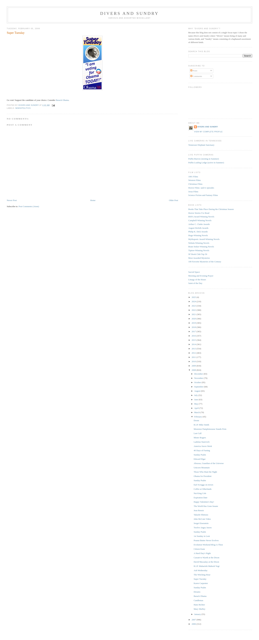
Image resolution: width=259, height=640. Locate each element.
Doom (196, 420)
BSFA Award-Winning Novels (201, 216)
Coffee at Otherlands (203, 489)
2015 (194, 340)
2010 (194, 361)
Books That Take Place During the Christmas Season (211, 209)
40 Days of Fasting (202, 450)
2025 (194, 297)
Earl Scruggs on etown (203, 484)
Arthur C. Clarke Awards (199, 224)
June (196, 399)
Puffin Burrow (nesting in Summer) (203, 159)
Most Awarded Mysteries (199, 258)
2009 (194, 365)
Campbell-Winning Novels (199, 220)
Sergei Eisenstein (201, 523)
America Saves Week (203, 446)
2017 (194, 331)
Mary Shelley (199, 609)
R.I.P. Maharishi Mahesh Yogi (207, 566)
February (198, 416)
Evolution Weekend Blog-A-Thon (208, 544)
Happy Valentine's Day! (204, 502)
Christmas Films (195, 184)
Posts (193, 70)
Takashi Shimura (201, 514)
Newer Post (12, 200)
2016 (194, 336)
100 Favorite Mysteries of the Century (204, 261)
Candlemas (198, 600)
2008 (194, 370)
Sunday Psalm (200, 454)
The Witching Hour (202, 574)
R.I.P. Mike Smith (201, 424)
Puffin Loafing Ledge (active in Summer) (206, 162)
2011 (194, 357)
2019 (194, 323)
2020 (194, 318)
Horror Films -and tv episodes (201, 188)
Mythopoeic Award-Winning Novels (204, 239)
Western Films (194, 180)
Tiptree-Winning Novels (198, 250)
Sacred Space (194, 272)
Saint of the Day (195, 283)
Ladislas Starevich (202, 442)
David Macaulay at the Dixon (206, 562)
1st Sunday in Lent (202, 536)
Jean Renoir (199, 510)
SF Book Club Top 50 (197, 254)
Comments (196, 76)
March (197, 412)
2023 (194, 306)
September (199, 386)
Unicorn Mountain (202, 467)
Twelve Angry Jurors (203, 527)
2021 (194, 314)
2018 (194, 327)
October (198, 382)
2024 (194, 301)
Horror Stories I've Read (198, 213)
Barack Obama (62, 100)
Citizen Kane (199, 549)
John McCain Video (202, 519)
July (196, 395)
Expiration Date (200, 497)
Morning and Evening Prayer (200, 276)
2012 (194, 353)
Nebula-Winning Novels (198, 243)
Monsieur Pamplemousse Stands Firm (210, 429)
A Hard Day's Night (202, 553)
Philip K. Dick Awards (198, 231)
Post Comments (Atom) (28, 206)
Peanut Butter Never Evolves (206, 540)
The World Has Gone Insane (206, 506)
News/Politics (23, 108)
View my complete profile (208, 132)
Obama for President (203, 476)
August (197, 391)
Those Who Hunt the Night (205, 472)
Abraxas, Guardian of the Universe (209, 463)
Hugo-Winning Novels (198, 235)
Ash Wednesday (201, 570)
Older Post (173, 200)
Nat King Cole (200, 493)
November (199, 378)
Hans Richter (199, 604)
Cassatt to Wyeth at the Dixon (206, 557)
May (196, 404)
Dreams (197, 592)
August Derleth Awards (198, 228)
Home (92, 200)
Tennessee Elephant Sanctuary (201, 145)
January (198, 614)
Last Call (198, 433)
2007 (194, 619)
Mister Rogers (200, 437)
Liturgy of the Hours (197, 279)
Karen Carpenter (201, 583)
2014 (194, 344)
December (199, 374)
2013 (194, 348)
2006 (194, 624)
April (196, 408)
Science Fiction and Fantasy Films (203, 195)
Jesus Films (193, 191)
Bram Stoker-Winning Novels (201, 246)
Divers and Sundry (129, 13)
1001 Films (193, 176)
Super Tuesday (200, 579)
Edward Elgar (200, 459)
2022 (194, 310)
